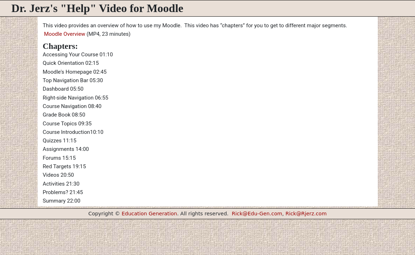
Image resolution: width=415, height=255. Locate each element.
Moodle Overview (64, 34)
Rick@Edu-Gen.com (257, 213)
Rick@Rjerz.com (305, 213)
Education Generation (149, 213)
